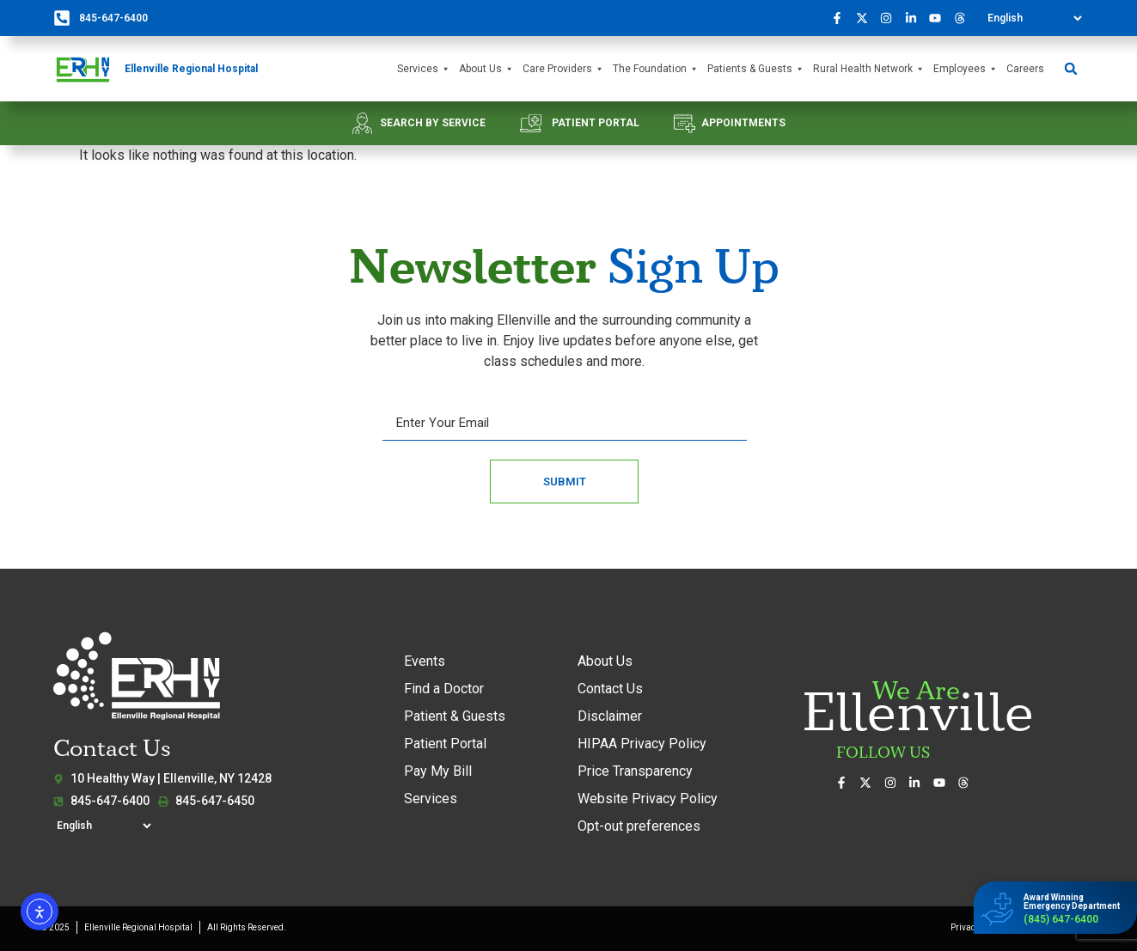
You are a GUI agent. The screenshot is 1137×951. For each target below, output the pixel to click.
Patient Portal (445, 743)
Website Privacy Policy (648, 798)
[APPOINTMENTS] (684, 123)
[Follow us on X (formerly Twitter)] (866, 18)
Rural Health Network (869, 69)
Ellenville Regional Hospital (191, 69)
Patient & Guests (454, 716)
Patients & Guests (755, 69)
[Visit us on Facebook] (842, 18)
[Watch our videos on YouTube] (940, 18)
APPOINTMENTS (743, 123)
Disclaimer (610, 716)
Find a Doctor (444, 688)
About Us (486, 69)
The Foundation (656, 69)
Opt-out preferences (639, 826)
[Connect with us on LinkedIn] (915, 18)
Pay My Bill (438, 771)
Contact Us (610, 688)
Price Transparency (635, 771)
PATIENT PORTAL (595, 123)
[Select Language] (1034, 18)
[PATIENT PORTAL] (530, 123)
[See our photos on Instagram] (891, 18)
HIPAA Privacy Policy (642, 743)
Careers (1025, 69)
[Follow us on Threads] (964, 18)
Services (423, 69)
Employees (965, 69)
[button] (1071, 69)
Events (424, 661)
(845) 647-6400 (1061, 919)
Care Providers (563, 69)
